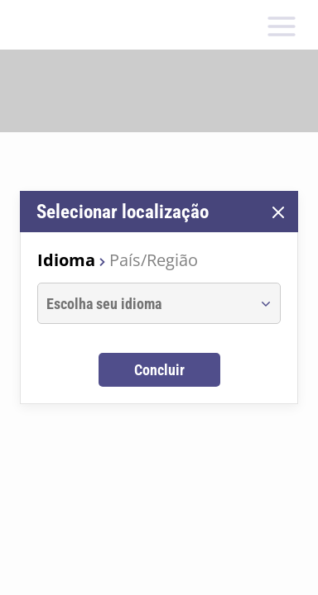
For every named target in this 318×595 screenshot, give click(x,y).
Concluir (159, 369)
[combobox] (143, 303)
